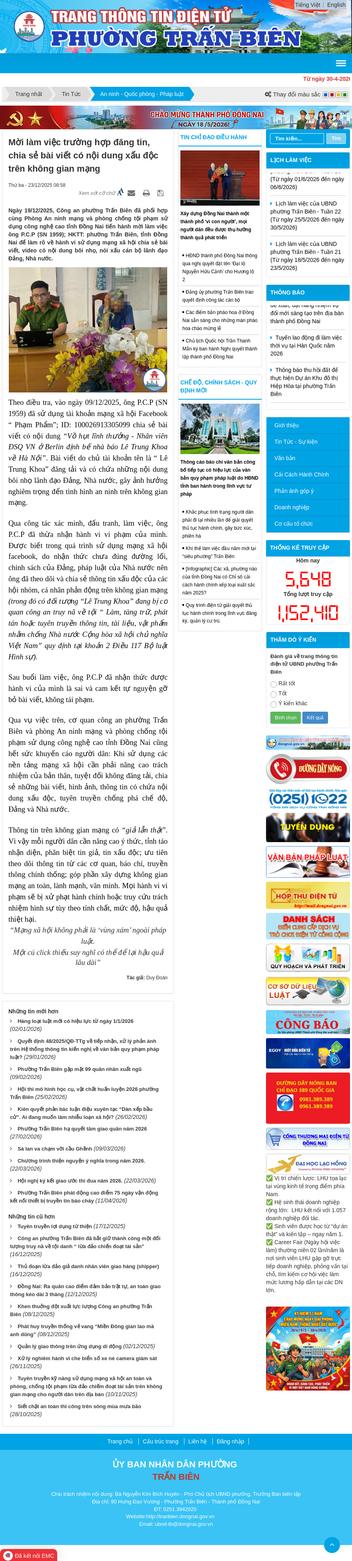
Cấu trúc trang (160, 1441)
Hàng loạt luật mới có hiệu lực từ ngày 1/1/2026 (76, 1021)
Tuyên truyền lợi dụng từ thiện (55, 1226)
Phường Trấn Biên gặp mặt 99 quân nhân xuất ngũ (80, 1069)
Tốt (278, 694)
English (336, 5)
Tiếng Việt (307, 5)
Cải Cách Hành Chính (301, 474)
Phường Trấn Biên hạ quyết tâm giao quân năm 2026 (82, 1129)
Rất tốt (282, 684)
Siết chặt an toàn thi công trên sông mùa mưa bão (79, 1406)
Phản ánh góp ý (294, 491)
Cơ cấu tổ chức (293, 523)
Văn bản (284, 458)
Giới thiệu (286, 425)
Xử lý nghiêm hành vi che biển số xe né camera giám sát (87, 1358)
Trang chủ (120, 1441)
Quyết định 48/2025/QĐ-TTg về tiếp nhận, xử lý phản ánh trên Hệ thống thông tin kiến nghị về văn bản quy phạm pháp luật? (84, 1049)
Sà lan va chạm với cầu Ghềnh (55, 1149)
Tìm (336, 138)
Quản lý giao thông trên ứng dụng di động (70, 1346)
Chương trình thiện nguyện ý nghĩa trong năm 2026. (81, 1161)
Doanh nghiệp (291, 507)
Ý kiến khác (289, 704)
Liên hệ (197, 1441)
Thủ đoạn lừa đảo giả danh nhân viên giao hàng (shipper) (88, 1266)
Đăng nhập (230, 1441)
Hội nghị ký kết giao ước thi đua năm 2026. (70, 1181)
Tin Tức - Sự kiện (296, 441)
